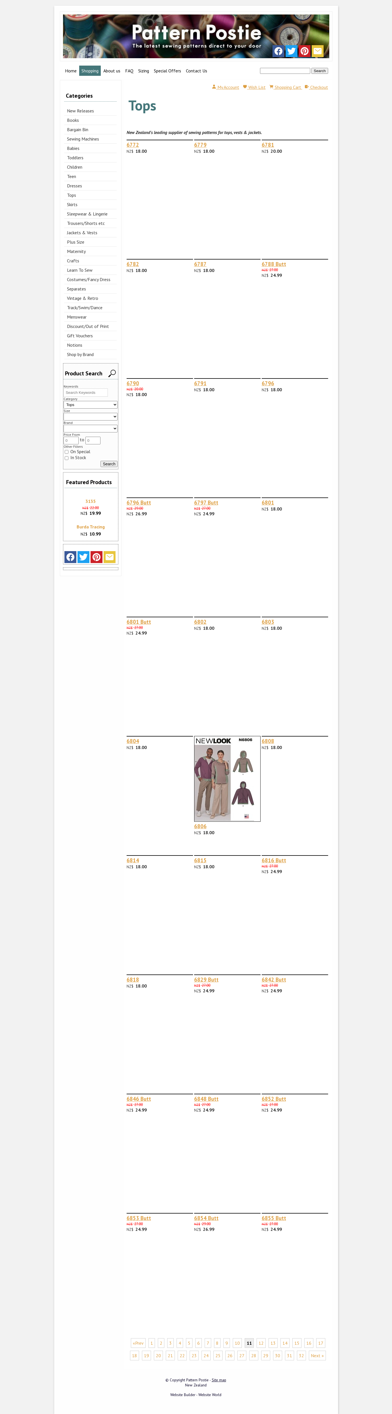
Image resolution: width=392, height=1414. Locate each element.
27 (241, 1355)
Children (74, 167)
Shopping (89, 71)
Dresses (74, 186)
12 (261, 1343)
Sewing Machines (83, 139)
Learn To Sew (80, 270)
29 (265, 1355)
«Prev (138, 1343)
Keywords (71, 386)
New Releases (80, 111)
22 (182, 1355)
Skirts (72, 204)
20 (158, 1355)
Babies (73, 148)
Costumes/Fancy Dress (88, 279)
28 (253, 1355)
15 (296, 1343)
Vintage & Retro (82, 298)
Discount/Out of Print (88, 326)
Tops (71, 195)
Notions (74, 345)
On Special (77, 451)
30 (277, 1355)
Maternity (76, 251)
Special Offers (167, 71)
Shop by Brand (80, 354)
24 (206, 1355)
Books (73, 120)
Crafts (73, 260)
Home (71, 71)
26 (229, 1355)
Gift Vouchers (80, 335)
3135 (90, 501)
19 (146, 1355)
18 (134, 1355)
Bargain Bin (77, 129)
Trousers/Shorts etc (86, 223)
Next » (317, 1355)
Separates (76, 289)
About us (111, 71)
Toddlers (75, 157)
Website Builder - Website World (195, 1394)
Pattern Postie (197, 1379)
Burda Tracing (91, 527)
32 (301, 1355)
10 (237, 1343)
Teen (71, 176)
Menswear (77, 317)
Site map (219, 1379)
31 (289, 1355)
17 (320, 1343)
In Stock (75, 457)
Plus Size (75, 242)
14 (285, 1343)
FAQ (129, 71)
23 (194, 1355)
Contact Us (196, 71)
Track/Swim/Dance (84, 307)
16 (308, 1343)
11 (249, 1343)
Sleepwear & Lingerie (87, 214)
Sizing (143, 71)
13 (273, 1343)
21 (170, 1355)
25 (218, 1355)
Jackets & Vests (82, 232)
